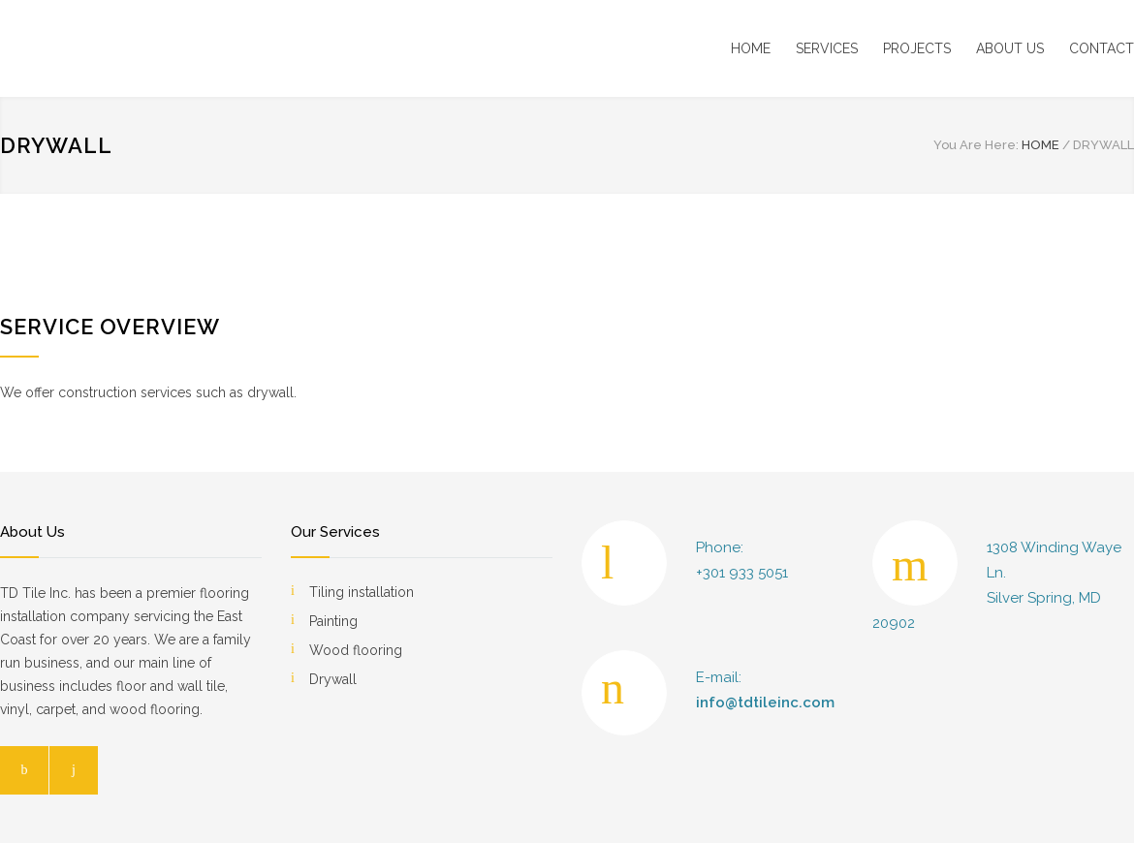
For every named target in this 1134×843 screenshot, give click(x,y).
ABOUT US (1010, 48)
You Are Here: (976, 145)
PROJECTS (917, 48)
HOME (751, 48)
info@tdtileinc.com (765, 702)
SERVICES (827, 48)
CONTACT (1101, 48)
